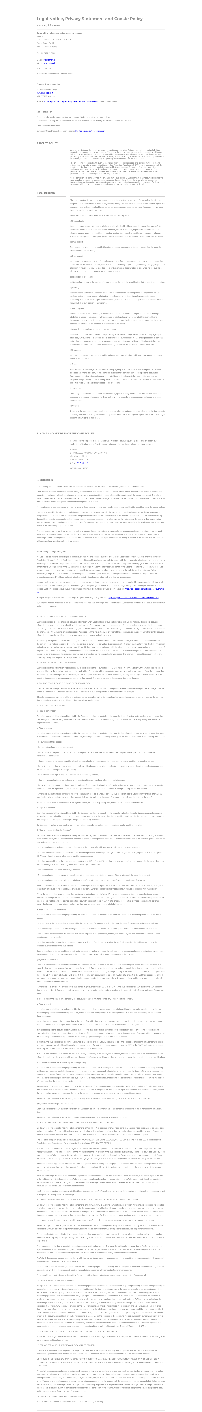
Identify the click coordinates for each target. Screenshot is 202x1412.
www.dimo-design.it (45, 93)
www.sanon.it (49, 63)
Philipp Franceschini (76, 101)
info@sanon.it (49, 60)
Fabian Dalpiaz (60, 101)
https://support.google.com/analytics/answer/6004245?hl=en (133, 597)
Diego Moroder (92, 101)
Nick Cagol (48, 101)
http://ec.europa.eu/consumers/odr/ (89, 131)
